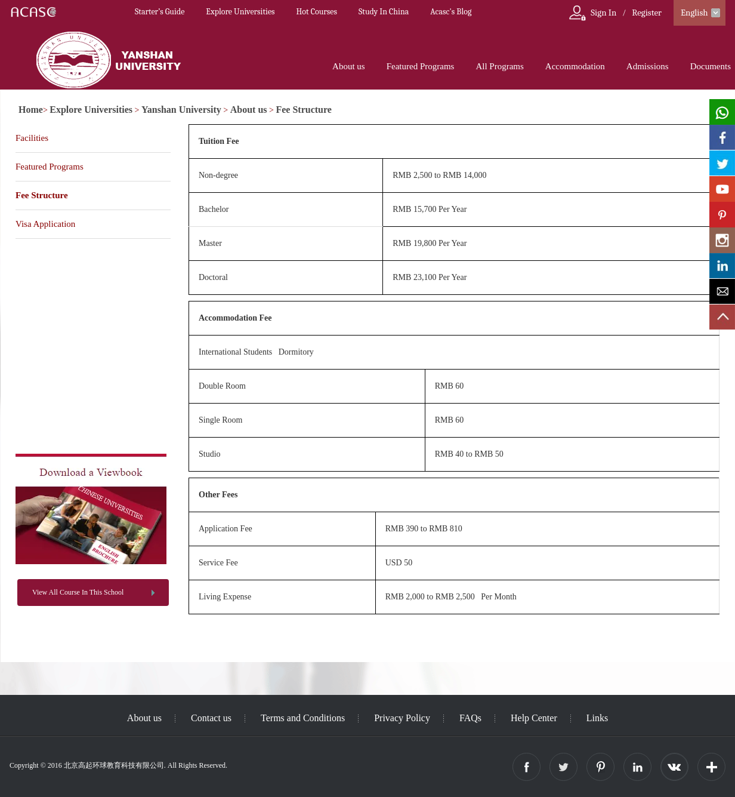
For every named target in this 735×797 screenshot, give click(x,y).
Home (30, 109)
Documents (710, 66)
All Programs (499, 66)
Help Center (534, 718)
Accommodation (575, 66)
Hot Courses (317, 12)
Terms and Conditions (303, 718)
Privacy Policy (402, 718)
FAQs (470, 718)
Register (647, 12)
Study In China (384, 12)
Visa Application (45, 224)
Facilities (32, 138)
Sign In (603, 12)
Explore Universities (240, 12)
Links (597, 718)
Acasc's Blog (450, 12)
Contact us (211, 718)
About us (348, 66)
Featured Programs (421, 66)
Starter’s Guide (159, 12)
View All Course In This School (77, 592)
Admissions (647, 66)
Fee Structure (303, 109)
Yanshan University (181, 109)
